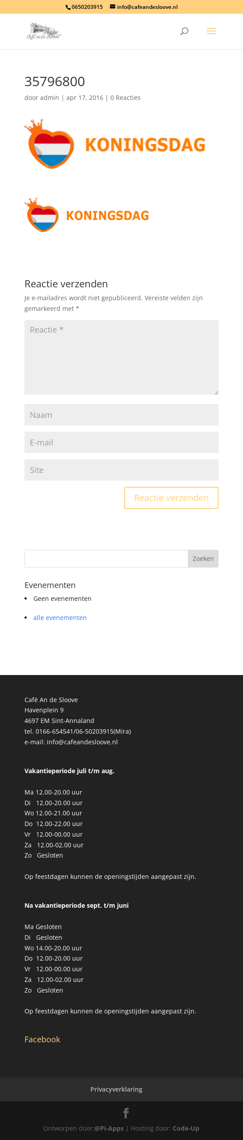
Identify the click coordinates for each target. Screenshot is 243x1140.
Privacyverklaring (116, 1089)
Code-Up (186, 1128)
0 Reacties (125, 97)
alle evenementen (60, 617)
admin (49, 97)
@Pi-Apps (109, 1128)
